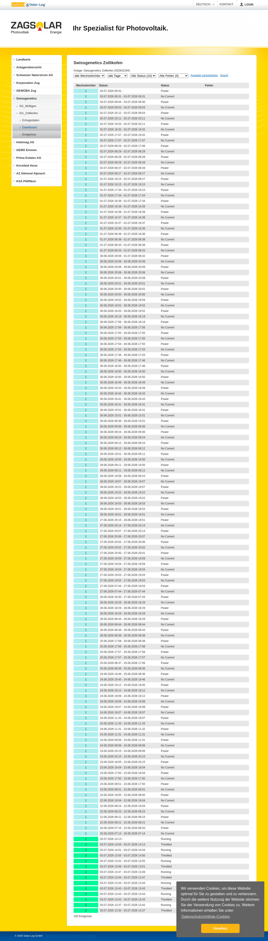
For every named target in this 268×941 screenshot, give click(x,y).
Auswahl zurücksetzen (204, 75)
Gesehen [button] (220, 928)
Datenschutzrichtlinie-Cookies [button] (205, 917)
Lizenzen (91, 935)
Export (224, 75)
